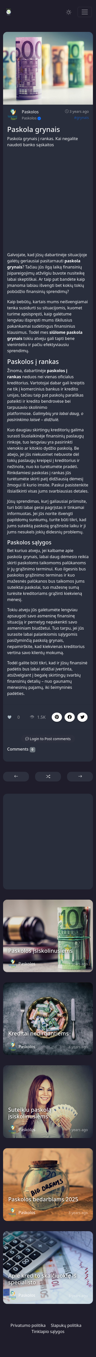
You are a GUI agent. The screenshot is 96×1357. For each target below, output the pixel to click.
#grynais (81, 117)
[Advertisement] (48, 200)
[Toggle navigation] (85, 12)
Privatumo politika (28, 1325)
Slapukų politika (66, 1325)
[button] (70, 717)
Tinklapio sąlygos (47, 1331)
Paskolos (30, 112)
